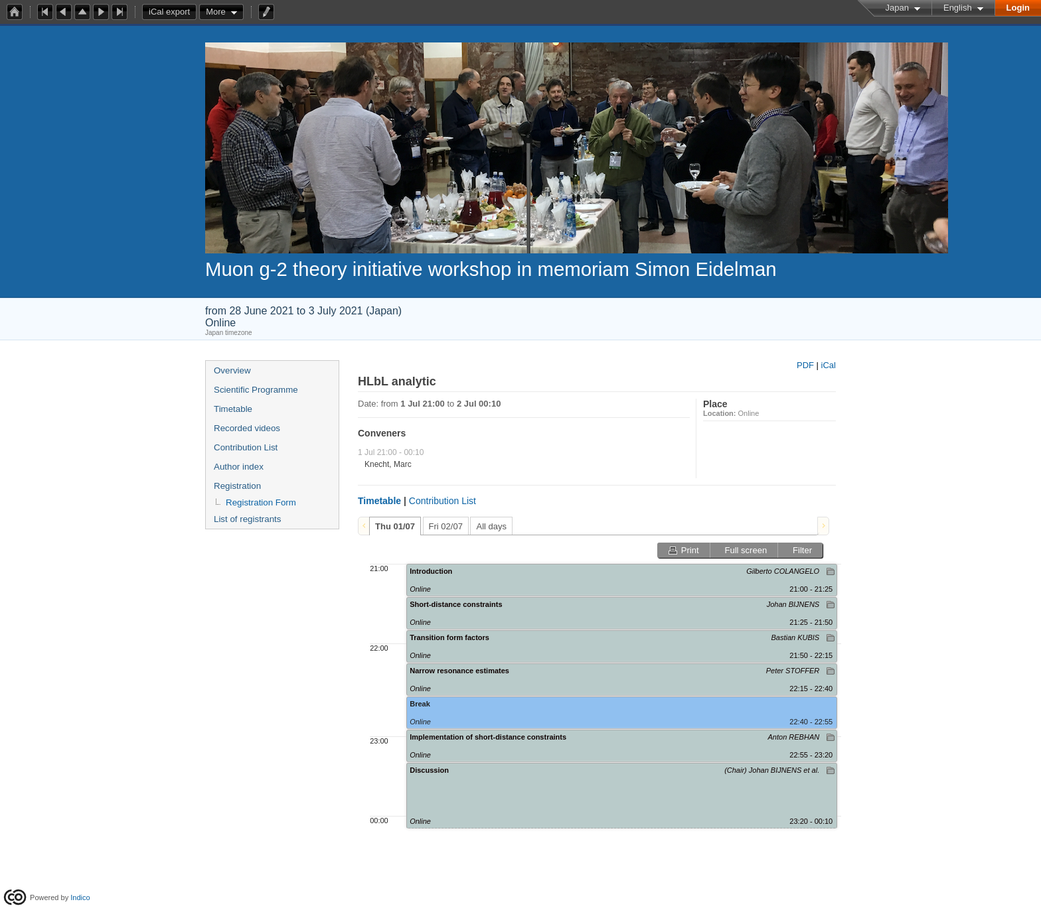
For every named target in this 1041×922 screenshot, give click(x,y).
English (957, 8)
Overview (232, 370)
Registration (237, 486)
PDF (805, 365)
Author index (239, 467)
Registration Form (261, 502)
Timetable (233, 409)
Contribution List (246, 447)
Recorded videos (247, 428)
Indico (80, 897)
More (216, 12)
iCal (828, 365)
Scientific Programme (256, 390)
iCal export (173, 12)
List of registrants (247, 519)
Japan (897, 8)
